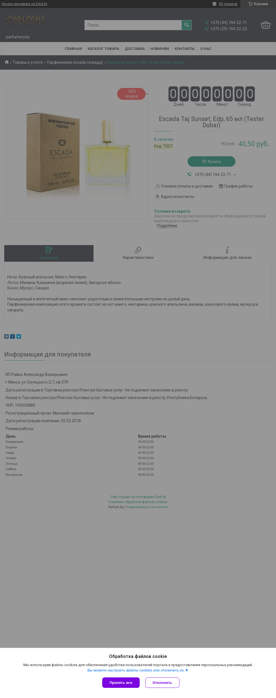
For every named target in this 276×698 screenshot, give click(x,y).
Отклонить (162, 683)
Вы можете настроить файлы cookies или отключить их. (136, 670)
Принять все (121, 683)
